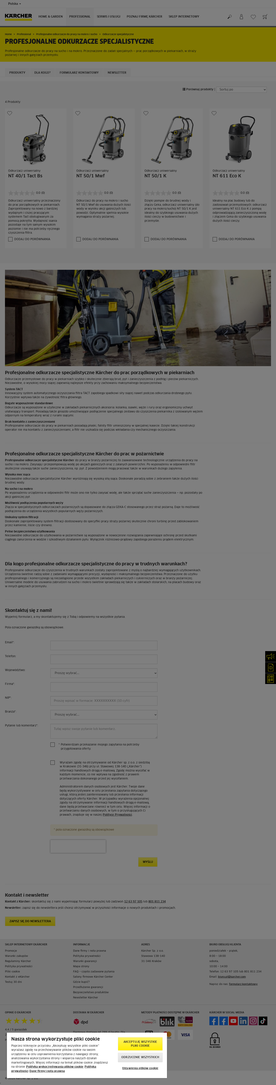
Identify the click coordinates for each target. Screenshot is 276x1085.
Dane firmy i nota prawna (47, 1071)
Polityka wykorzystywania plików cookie (54, 1067)
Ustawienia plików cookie (140, 1068)
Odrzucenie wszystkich (140, 1057)
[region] (87, 1055)
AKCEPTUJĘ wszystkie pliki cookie (140, 1044)
